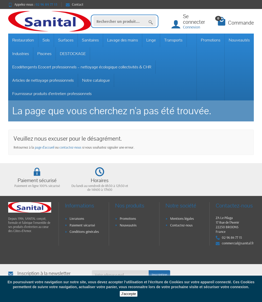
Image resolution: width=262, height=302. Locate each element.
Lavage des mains (122, 40)
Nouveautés (239, 40)
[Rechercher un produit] (119, 21)
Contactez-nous (181, 225)
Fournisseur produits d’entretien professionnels (52, 94)
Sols (46, 40)
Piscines (44, 54)
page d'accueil (44, 147)
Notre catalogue (96, 80)
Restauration (23, 40)
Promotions (210, 40)
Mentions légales (182, 218)
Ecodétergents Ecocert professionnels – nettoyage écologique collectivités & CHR (81, 67)
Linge (151, 40)
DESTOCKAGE (73, 54)
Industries (20, 54)
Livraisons (77, 218)
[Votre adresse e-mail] (120, 274)
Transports (173, 40)
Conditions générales (84, 231)
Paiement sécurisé (82, 225)
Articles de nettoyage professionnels (43, 80)
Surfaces (65, 40)
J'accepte (128, 294)
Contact (74, 4)
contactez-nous (70, 147)
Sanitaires (90, 40)
